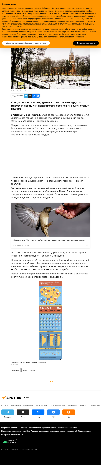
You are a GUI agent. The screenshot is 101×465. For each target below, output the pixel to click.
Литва (25, 370)
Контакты (23, 427)
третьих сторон (44, 13)
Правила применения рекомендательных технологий (54, 431)
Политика (16, 405)
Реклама (14, 427)
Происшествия (58, 405)
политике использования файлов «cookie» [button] (75, 11)
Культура (72, 405)
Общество (15, 370)
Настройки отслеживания (12, 434)
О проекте (5, 427)
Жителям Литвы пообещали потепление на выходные (49, 240)
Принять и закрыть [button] (86, 43)
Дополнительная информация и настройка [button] (26, 43)
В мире (4, 405)
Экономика (42, 405)
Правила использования (67, 427)
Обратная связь (84, 431)
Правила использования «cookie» (15, 431)
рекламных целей (57, 21)
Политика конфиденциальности (42, 427)
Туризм (83, 405)
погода (32, 370)
